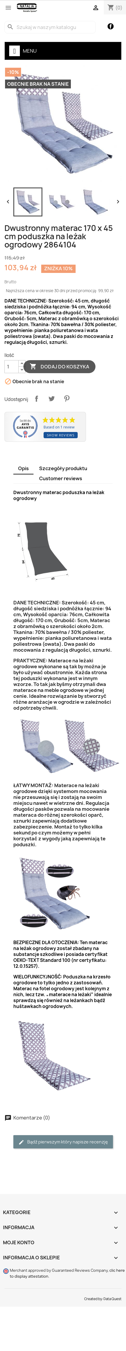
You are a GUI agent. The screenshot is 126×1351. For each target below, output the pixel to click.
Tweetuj (52, 399)
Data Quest (112, 1299)
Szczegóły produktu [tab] (63, 468)
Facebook (111, 26)
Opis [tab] (23, 468)
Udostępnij (36, 399)
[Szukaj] (50, 27)
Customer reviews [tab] (60, 478)
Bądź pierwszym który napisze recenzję (63, 1142)
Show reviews (60, 435)
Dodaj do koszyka (59, 366)
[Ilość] (11, 366)
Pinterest (67, 399)
